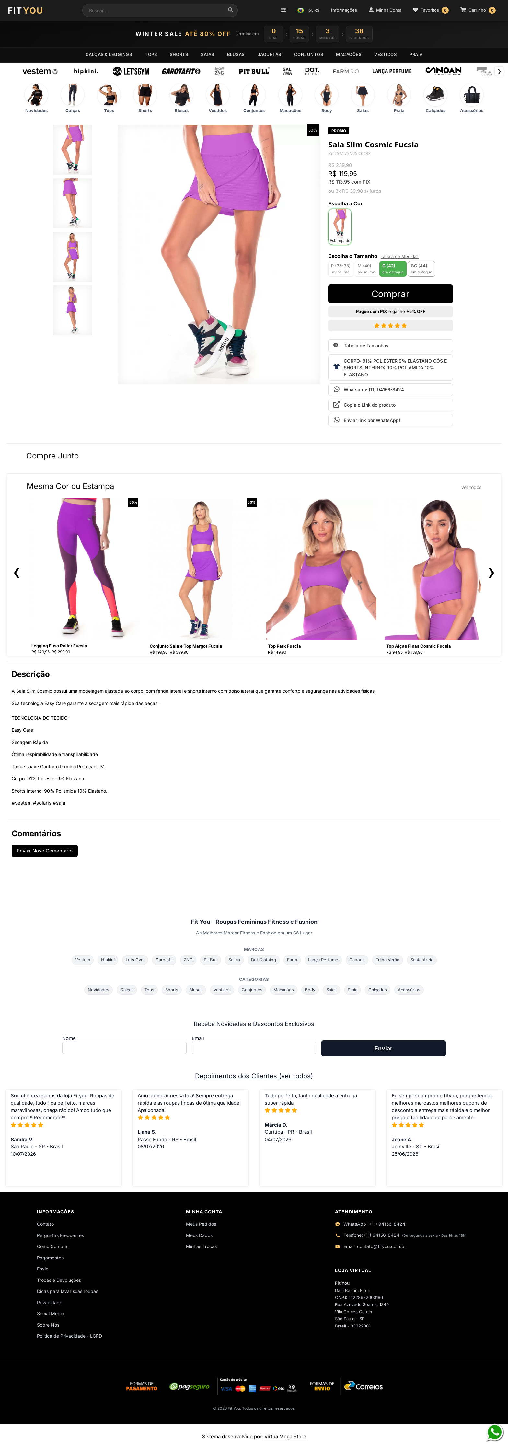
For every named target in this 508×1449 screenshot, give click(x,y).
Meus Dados (199, 1235)
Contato (45, 1224)
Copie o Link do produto (364, 404)
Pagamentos (50, 1257)
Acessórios (409, 989)
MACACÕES (348, 54)
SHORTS (179, 54)
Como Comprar (53, 1246)
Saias (331, 989)
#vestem (22, 803)
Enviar (383, 1048)
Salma (234, 959)
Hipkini (108, 959)
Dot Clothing (263, 959)
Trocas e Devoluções (59, 1280)
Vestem (82, 959)
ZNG (188, 959)
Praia (352, 989)
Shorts (171, 989)
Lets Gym (135, 959)
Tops (149, 989)
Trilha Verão (387, 959)
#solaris (42, 803)
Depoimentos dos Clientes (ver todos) (254, 1076)
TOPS (151, 54)
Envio (42, 1268)
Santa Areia (421, 959)
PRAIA (416, 54)
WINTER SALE (183, 33)
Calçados (377, 989)
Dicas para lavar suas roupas (67, 1291)
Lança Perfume (323, 959)
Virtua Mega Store (285, 1436)
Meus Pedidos (201, 1224)
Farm (292, 959)
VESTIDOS (385, 54)
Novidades (98, 989)
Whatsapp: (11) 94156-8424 (368, 389)
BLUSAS (236, 54)
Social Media (50, 1313)
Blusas (195, 989)
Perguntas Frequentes (60, 1235)
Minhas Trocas (201, 1246)
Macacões (283, 989)
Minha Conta (385, 10)
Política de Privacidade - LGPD (69, 1336)
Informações (344, 10)
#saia (59, 803)
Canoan (357, 959)
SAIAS (207, 54)
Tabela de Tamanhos (360, 345)
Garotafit (164, 959)
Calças (126, 989)
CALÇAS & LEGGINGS (109, 54)
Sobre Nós (48, 1324)
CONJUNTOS (308, 54)
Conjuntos (252, 989)
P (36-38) (341, 269)
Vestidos (222, 989)
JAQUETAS (269, 54)
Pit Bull (210, 959)
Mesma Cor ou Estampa (254, 486)
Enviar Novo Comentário (45, 851)
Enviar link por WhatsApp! (366, 419)
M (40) (366, 269)
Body (310, 989)
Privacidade (49, 1302)
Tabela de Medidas (400, 256)
